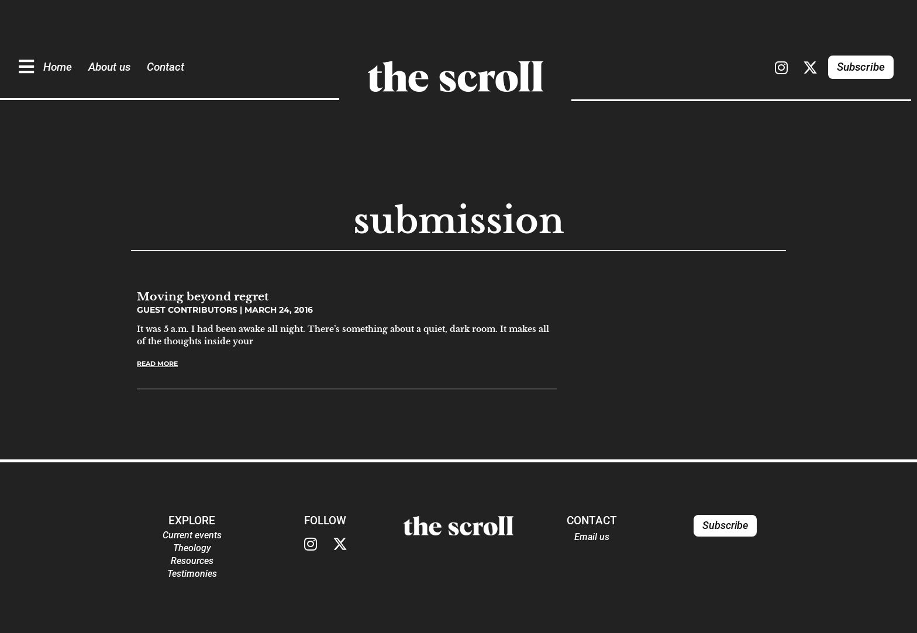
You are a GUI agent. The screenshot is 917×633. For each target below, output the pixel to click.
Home (57, 67)
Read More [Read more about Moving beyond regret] (157, 363)
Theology (192, 548)
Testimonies (192, 573)
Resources (192, 560)
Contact (165, 67)
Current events (192, 535)
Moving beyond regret (202, 296)
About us (109, 67)
